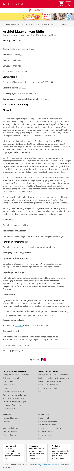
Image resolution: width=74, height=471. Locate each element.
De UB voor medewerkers (14, 371)
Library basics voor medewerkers (16, 375)
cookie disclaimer (51, 464)
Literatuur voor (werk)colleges (14, 402)
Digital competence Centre (13, 391)
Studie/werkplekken (10, 428)
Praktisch (7, 414)
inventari (19, 325)
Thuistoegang (8, 421)
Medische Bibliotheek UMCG (49, 428)
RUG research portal (11, 378)
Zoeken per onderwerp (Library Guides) (53, 378)
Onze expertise (9, 408)
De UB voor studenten (48, 371)
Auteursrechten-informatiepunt (15, 398)
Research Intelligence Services (15, 395)
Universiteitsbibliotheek (15, 4)
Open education (9, 385)
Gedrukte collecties (31, 24)
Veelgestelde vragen (11, 418)
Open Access (8, 381)
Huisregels (42, 391)
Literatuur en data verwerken (49, 381)
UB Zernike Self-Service (47, 425)
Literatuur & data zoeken (48, 385)
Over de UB (43, 414)
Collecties (63, 24)
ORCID (5, 388)
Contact (41, 438)
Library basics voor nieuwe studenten (53, 375)
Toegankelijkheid (9, 435)
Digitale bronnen (45, 435)
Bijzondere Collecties (49, 24)
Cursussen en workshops (48, 388)
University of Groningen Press (14, 405)
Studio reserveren (10, 431)
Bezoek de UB (43, 418)
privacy (38, 464)
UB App (6, 425)
